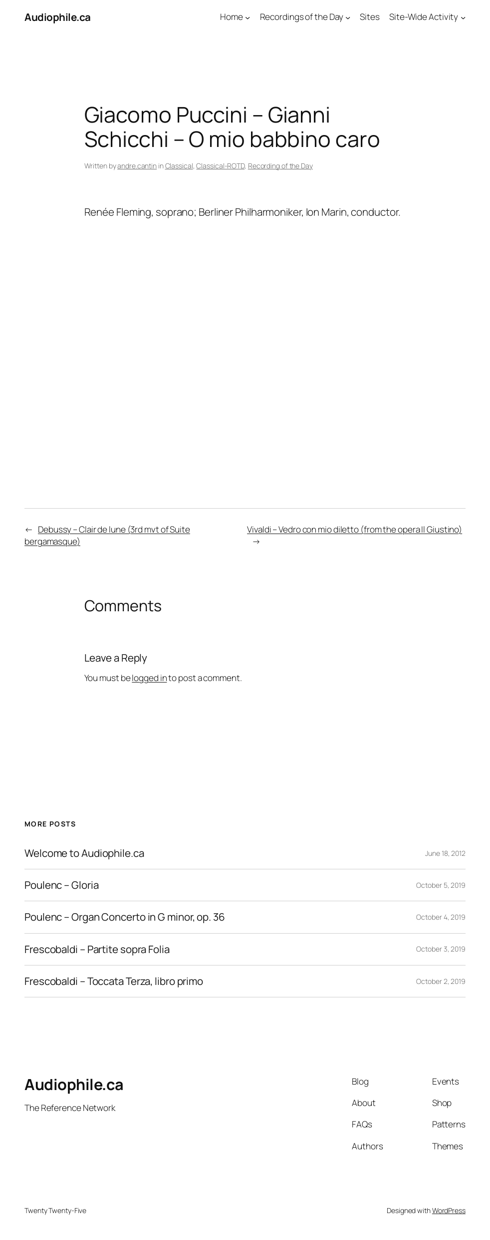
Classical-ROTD (220, 165)
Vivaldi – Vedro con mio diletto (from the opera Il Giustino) (354, 529)
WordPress (449, 1210)
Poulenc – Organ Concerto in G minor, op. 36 (124, 917)
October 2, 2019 (441, 981)
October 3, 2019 (441, 949)
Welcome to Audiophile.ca (84, 853)
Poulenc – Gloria (61, 885)
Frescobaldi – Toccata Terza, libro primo (113, 981)
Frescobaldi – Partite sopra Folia (97, 949)
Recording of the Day (280, 165)
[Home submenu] (247, 16)
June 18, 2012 (445, 853)
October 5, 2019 (441, 885)
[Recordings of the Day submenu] (347, 16)
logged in (149, 678)
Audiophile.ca (57, 17)
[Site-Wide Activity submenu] (463, 16)
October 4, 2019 (441, 917)
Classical (179, 165)
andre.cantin (137, 165)
